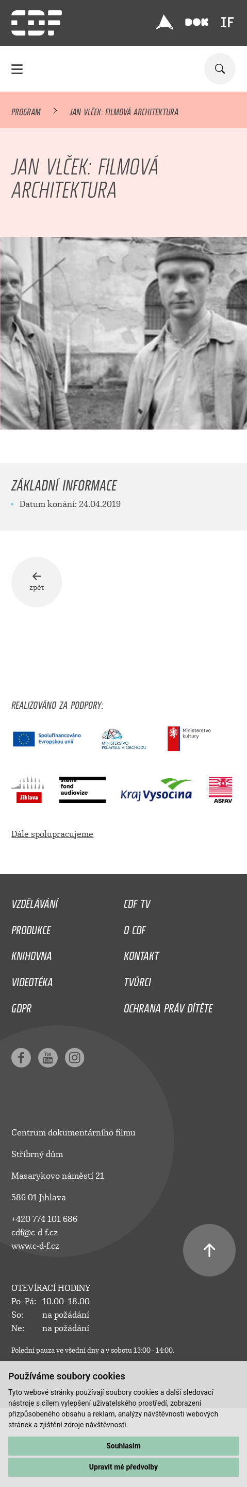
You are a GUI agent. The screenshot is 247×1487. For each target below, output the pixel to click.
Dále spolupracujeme (52, 834)
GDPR (21, 1006)
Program (26, 110)
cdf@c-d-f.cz (34, 1232)
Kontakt (141, 953)
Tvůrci (137, 979)
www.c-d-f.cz (35, 1246)
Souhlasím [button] (123, 1446)
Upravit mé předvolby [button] (123, 1467)
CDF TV (137, 901)
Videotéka (32, 979)
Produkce (31, 927)
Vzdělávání (34, 901)
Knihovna (31, 953)
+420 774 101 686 (44, 1219)
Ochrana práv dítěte (168, 1006)
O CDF (134, 927)
